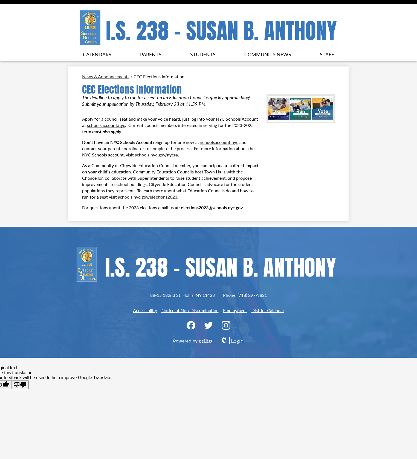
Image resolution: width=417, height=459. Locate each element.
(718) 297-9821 (252, 295)
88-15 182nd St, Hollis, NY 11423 (182, 295)
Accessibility (145, 310)
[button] (97, 54)
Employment (235, 310)
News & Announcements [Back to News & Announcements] (105, 76)
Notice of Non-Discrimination (190, 310)
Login (232, 340)
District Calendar (267, 310)
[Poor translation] (20, 384)
